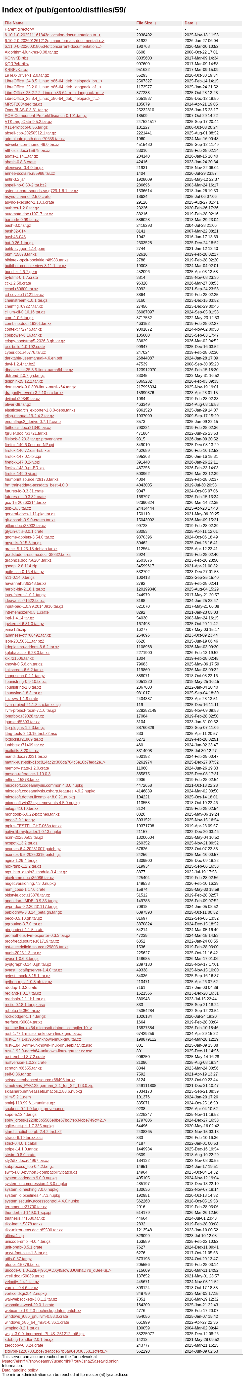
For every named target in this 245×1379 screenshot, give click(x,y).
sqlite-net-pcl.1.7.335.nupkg (29, 1126)
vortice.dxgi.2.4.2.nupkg (26, 1293)
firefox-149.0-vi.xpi (21, 474)
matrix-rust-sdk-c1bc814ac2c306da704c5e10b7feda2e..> (55, 762)
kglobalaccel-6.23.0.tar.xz (27, 653)
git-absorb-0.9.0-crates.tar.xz (30, 520)
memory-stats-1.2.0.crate (27, 768)
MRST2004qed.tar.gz (23, 104)
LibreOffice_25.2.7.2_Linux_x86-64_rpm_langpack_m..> (54, 93)
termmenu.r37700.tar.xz (26, 1207)
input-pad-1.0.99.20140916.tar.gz (34, 606)
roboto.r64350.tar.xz (22, 1011)
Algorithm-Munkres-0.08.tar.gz (31, 52)
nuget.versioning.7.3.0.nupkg (30, 883)
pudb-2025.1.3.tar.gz (23, 953)
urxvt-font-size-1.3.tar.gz (26, 1253)
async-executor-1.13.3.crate (29, 202)
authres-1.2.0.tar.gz (22, 208)
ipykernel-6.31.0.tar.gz (24, 624)
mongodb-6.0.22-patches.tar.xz (32, 814)
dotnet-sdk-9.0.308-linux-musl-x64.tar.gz (40, 387)
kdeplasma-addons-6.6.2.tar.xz (32, 647)
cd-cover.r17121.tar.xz (24, 295)
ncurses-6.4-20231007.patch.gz (33, 849)
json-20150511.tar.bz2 (24, 641)
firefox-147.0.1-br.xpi (23, 456)
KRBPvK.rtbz (16, 69)
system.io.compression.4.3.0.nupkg (36, 1184)
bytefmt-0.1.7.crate (21, 277)
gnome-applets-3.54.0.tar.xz (29, 537)
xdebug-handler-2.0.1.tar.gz (29, 1339)
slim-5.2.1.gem (18, 1097)
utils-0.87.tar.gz (18, 1259)
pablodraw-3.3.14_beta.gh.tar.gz (33, 912)
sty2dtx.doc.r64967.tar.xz (27, 1160)
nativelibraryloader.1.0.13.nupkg (33, 832)
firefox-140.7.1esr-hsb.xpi (27, 450)
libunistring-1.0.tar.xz (23, 687)
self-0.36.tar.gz (18, 1074)
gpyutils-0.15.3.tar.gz (23, 543)
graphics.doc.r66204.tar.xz (28, 560)
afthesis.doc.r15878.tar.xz (27, 150)
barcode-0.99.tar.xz (22, 220)
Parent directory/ (19, 29)
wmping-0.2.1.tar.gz (22, 1328)
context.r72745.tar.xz (23, 329)
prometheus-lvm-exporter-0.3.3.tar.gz (37, 935)
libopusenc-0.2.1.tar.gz (25, 676)
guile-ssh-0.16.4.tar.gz (24, 572)
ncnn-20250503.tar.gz (24, 837)
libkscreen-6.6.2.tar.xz (24, 670)
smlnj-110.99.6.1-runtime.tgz (30, 1103)
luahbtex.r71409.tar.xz (24, 745)
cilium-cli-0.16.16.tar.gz (25, 312)
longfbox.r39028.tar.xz (24, 716)
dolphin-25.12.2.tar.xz (24, 381)
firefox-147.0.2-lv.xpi (22, 462)
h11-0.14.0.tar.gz (20, 577)
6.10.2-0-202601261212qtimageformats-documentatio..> (54, 41)
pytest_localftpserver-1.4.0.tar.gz (33, 970)
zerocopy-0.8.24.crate (24, 1345)
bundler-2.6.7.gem (21, 272)
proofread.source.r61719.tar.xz (32, 941)
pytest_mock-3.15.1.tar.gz (27, 976)
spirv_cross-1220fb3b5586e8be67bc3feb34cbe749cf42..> (55, 1120)
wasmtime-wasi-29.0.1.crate (29, 1305)
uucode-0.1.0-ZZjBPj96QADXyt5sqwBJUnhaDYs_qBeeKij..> (58, 1270)
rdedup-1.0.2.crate (21, 987)
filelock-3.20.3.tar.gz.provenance (33, 439)
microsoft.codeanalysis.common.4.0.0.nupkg (44, 785)
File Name (14, 23)
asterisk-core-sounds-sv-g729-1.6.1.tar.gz (41, 191)
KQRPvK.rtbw (17, 64)
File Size (144, 23)
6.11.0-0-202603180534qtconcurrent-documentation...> (53, 46)
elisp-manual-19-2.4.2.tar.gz (29, 416)
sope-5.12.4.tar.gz (21, 1114)
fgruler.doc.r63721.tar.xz (26, 433)
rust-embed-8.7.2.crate (25, 1057)
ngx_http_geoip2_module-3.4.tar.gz (36, 872)
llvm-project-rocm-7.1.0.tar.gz (30, 710)
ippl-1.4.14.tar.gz (19, 618)
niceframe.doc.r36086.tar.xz (29, 878)
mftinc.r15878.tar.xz (22, 780)
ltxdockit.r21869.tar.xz (24, 739)
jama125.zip (15, 629)
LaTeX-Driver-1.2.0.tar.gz (27, 75)
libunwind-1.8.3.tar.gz (23, 693)
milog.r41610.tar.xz (21, 808)
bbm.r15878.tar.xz (21, 254)
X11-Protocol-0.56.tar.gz (26, 127)
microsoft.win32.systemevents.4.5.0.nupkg (42, 803)
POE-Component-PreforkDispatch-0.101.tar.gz (46, 116)
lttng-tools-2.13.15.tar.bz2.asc (31, 733)
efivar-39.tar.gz (18, 404)
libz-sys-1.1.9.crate (21, 699)
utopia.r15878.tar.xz (22, 1264)
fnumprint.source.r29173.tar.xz (31, 479)
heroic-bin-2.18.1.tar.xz (25, 589)
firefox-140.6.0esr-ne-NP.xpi (29, 445)
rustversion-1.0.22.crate (26, 1062)
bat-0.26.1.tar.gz (19, 243)
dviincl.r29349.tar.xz (22, 399)
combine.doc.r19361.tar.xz (28, 323)
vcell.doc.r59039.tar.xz (24, 1276)
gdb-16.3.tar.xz (18, 508)
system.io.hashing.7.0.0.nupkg (31, 1189)
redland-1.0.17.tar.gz (23, 993)
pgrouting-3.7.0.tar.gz (23, 924)
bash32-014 (15, 231)
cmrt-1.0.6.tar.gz (19, 318)
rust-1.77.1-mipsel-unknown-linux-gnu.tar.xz (43, 1033)
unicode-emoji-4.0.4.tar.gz (27, 1241)
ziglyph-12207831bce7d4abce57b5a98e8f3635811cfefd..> (56, 1351)
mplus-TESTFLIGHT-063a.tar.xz (33, 826)
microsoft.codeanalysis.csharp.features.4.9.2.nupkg (50, 791)
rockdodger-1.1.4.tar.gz (25, 1016)
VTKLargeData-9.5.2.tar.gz (28, 122)
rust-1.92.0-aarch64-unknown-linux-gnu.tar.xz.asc (48, 1051)
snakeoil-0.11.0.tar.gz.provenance (34, 1109)
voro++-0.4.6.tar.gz (21, 1288)
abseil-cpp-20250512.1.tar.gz (30, 133)
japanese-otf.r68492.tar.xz (28, 635)
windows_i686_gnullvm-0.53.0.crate (36, 1316)
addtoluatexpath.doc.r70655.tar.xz (35, 139)
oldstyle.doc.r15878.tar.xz (27, 895)
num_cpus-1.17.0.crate (25, 889)
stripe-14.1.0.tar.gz (21, 1149)
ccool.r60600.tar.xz (21, 289)
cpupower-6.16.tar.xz (23, 335)
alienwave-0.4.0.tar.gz (24, 168)
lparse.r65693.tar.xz (22, 722)
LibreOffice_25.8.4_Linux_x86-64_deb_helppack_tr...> (52, 98)
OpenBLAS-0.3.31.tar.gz (26, 110)
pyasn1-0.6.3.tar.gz (22, 959)
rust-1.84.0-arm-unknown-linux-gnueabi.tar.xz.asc (48, 1045)
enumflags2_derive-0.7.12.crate (33, 422)
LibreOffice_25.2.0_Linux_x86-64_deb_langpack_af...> (53, 87)
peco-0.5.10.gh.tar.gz (23, 918)
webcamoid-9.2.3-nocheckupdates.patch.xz (43, 1311)
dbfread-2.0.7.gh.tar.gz (25, 375)
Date (189, 23)
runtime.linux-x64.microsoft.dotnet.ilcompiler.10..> (48, 1028)
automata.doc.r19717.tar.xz (29, 214)
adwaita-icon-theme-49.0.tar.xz (32, 144)
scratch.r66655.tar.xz (23, 1068)
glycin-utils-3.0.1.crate (24, 531)
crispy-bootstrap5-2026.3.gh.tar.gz (35, 341)
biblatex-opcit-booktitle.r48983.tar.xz (36, 260)
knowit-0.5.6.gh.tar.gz (24, 664)
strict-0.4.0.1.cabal (21, 1143)
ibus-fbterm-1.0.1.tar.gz (25, 595)
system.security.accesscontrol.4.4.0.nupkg (42, 1201)
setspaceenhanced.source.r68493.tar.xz (40, 1080)
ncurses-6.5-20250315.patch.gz (33, 854)
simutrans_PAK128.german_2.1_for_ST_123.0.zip (49, 1085)
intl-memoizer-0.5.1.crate (27, 612)
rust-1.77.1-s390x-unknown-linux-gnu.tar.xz (43, 1039)
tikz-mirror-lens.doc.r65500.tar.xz (34, 1230)
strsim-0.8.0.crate (20, 1155)
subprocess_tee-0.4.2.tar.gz (29, 1166)
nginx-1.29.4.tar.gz (21, 860)
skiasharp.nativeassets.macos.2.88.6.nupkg (43, 1091)
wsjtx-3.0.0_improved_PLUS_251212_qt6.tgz (45, 1334)
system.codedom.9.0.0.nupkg (31, 1178)
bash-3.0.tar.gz (18, 225)
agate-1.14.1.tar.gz (21, 156)
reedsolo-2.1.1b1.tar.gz (25, 999)
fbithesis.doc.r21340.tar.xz (28, 427)
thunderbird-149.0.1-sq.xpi (28, 1212)
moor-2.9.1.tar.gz (20, 820)
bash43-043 (15, 237)
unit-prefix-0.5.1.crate (23, 1247)
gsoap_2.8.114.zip (21, 566)
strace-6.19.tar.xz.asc (24, 1138)
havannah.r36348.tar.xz (25, 583)
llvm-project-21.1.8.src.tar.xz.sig (33, 705)
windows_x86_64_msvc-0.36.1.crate (37, 1322)
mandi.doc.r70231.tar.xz (26, 756)
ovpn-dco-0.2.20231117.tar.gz (31, 906)
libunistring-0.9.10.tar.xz (26, 681)
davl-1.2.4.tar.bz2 (20, 364)
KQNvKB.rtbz (16, 58)
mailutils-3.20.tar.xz (22, 751)
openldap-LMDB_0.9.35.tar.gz (31, 901)
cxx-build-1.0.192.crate (25, 347)
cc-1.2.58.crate (18, 283)
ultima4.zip (14, 1236)
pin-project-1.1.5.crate (24, 930)
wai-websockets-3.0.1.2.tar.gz (31, 1299)
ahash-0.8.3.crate (20, 162)
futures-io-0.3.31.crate (24, 491)
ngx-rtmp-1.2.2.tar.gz (23, 866)
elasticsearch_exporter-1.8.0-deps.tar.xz (40, 410)
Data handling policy (20, 1370)
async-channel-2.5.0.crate (27, 196)
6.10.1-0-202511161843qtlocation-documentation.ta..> (53, 35)
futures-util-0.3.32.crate (25, 497)
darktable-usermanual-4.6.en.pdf (33, 358)
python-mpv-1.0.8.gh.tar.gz (28, 982)
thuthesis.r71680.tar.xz (25, 1218)
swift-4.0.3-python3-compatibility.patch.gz (41, 1172)
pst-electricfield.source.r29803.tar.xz (36, 947)
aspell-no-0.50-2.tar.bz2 (26, 185)
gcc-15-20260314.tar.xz (25, 502)
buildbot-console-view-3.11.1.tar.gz (35, 266)
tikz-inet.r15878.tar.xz (24, 1224)
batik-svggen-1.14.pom (25, 248)
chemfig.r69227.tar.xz (24, 306)
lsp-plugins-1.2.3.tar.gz (25, 727)
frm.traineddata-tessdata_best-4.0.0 (36, 485)
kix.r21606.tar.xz (19, 658)
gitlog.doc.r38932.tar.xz (25, 526)
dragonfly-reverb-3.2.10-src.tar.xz (34, 393)
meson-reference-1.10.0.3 (27, 774)
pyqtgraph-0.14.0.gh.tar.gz (28, 964)
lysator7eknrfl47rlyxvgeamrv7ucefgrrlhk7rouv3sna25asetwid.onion (60, 1361)
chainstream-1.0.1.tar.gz (26, 300)
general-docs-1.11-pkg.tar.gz (30, 514)
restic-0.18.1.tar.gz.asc (25, 1005)
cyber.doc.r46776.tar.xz (25, 352)
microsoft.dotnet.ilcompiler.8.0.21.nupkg (40, 797)
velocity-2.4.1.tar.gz (22, 1282)
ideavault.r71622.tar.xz (25, 601)
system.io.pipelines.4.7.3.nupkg (32, 1195)
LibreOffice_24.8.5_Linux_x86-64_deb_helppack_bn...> (53, 81)
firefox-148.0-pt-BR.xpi (25, 468)
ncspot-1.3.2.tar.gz (21, 843)
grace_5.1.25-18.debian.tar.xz (31, 549)
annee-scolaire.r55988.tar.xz (30, 173)
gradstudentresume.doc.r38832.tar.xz (38, 554)
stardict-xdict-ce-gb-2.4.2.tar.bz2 (33, 1132)
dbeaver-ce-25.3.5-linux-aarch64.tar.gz (39, 370)
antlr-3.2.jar (15, 179)
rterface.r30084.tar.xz (23, 1022)
